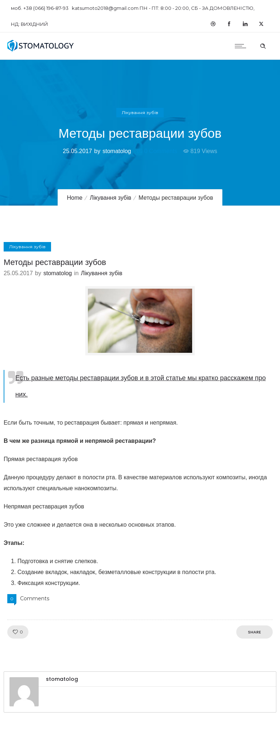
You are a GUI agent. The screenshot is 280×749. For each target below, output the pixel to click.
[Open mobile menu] (242, 46)
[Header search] (262, 45)
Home (75, 198)
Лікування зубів (110, 198)
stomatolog (116, 151)
